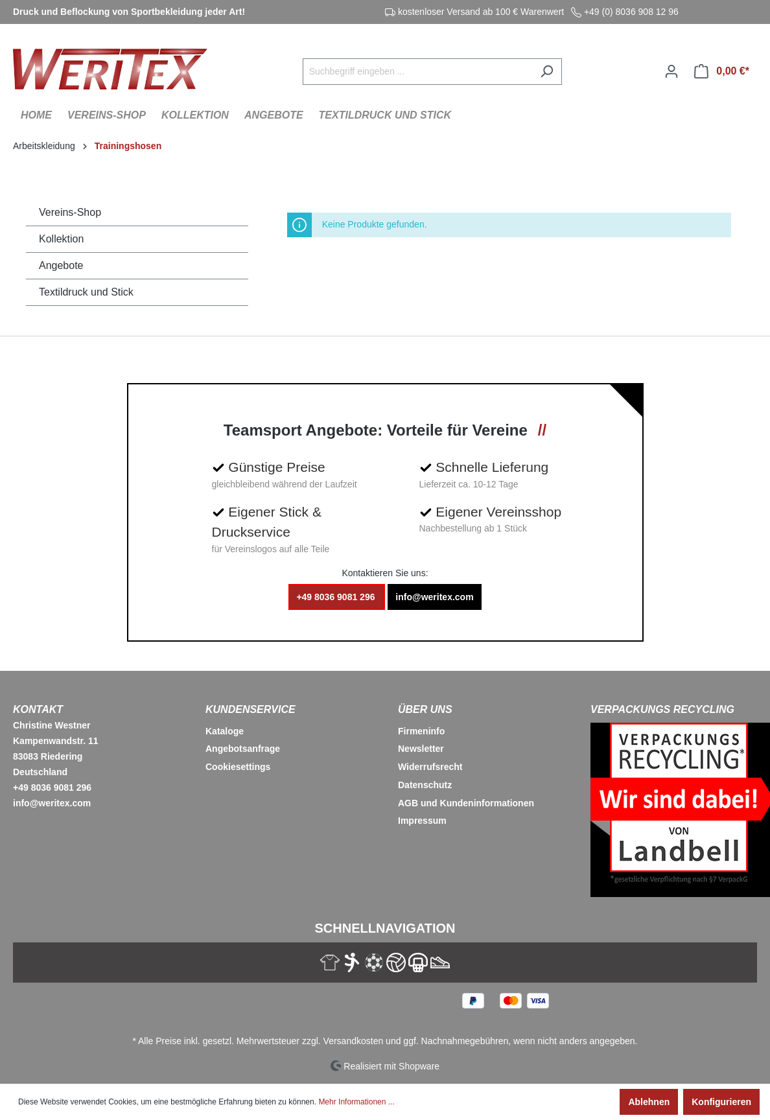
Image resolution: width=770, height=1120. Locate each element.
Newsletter (421, 748)
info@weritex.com (434, 597)
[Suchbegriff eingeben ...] (417, 71)
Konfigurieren (721, 1102)
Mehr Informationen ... (356, 1101)
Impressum (422, 820)
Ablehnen (649, 1102)
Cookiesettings (237, 767)
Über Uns (425, 709)
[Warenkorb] (721, 71)
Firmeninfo (421, 731)
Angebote (61, 265)
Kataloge (224, 731)
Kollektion (61, 238)
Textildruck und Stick (86, 292)
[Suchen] (546, 71)
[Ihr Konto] (671, 71)
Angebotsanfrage (242, 748)
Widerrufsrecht (430, 767)
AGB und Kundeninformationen (466, 803)
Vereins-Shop (70, 212)
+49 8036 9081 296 (336, 597)
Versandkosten (353, 1041)
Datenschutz (425, 785)
